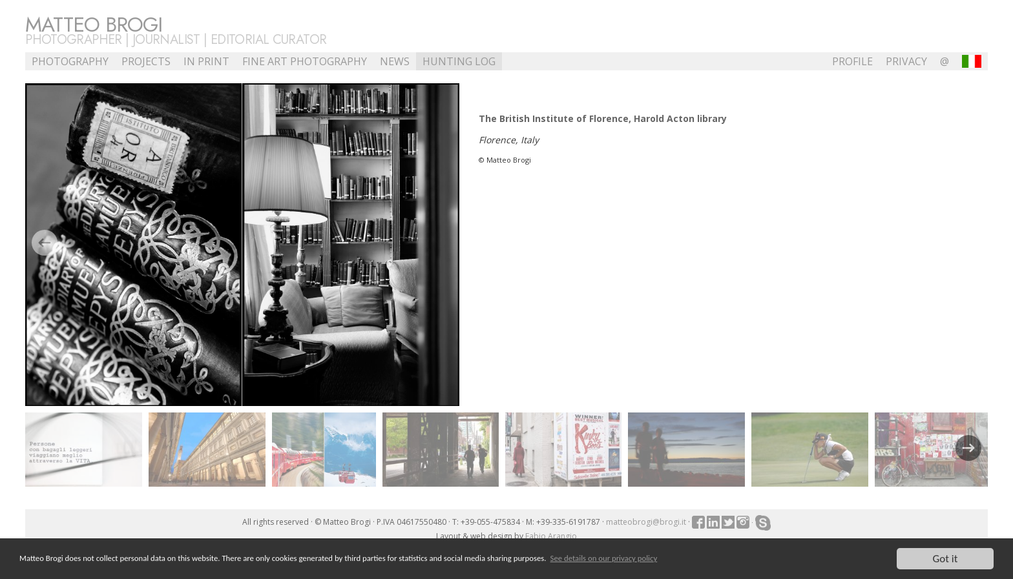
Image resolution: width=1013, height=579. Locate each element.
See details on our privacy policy (604, 559)
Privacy (906, 61)
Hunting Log (459, 61)
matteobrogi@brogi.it (646, 521)
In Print (206, 61)
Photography (70, 61)
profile (852, 61)
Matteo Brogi (93, 24)
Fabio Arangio (551, 536)
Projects (146, 61)
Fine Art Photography (304, 61)
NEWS (395, 61)
